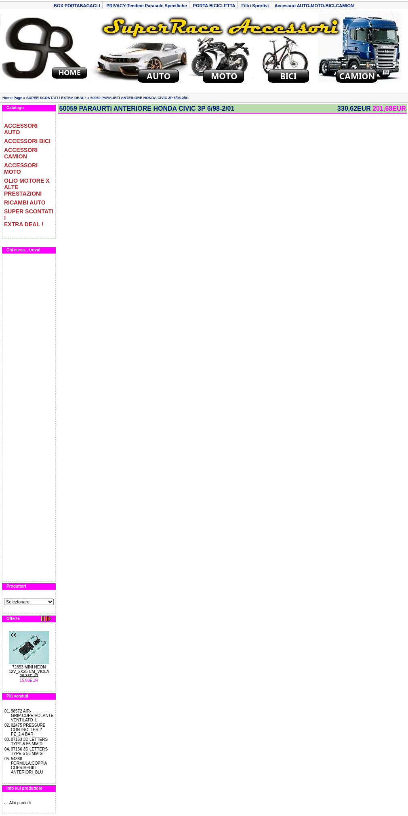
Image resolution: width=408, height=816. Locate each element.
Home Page (12, 98)
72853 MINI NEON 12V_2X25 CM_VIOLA (29, 669)
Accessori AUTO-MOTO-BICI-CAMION (314, 5)
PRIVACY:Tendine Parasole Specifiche (146, 5)
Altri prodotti (20, 803)
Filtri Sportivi (255, 5)
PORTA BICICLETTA (214, 5)
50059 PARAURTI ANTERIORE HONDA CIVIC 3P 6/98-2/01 (139, 98)
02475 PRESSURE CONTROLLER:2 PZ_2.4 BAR (28, 729)
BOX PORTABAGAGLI (77, 5)
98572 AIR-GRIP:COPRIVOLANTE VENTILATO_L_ (32, 715)
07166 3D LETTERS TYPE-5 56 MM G (29, 751)
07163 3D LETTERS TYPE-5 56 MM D (29, 741)
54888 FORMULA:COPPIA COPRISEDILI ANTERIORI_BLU (29, 765)
